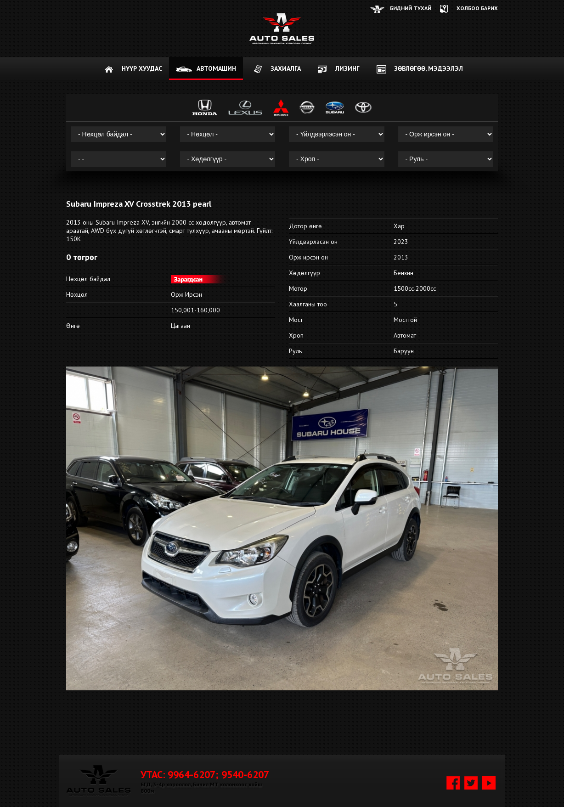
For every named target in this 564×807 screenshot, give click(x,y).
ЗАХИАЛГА (286, 68)
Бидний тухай (410, 8)
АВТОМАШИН (216, 68)
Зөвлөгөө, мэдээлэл (428, 68)
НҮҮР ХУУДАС (142, 68)
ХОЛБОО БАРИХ (477, 8)
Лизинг (347, 68)
